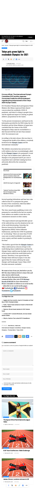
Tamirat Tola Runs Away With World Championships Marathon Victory (11, 191)
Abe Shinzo (11, 325)
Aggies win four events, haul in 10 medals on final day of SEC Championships (17, 301)
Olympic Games (17, 142)
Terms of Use (10, 38)
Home (3, 45)
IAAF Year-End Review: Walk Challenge (16, 450)
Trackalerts (19, 288)
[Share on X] (8, 59)
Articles (6, 45)
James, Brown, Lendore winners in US (16, 479)
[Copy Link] (14, 59)
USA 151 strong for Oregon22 (11, 183)
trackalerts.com (9, 453)
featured (17, 325)
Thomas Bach (12, 330)
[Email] (11, 59)
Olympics (4, 330)
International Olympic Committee (11, 328)
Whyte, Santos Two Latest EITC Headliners (16, 318)
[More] (19, 59)
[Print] (16, 59)
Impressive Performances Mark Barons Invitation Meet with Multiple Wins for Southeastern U (12, 176)
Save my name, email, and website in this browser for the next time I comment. (17, 384)
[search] (23, 41)
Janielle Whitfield (9, 424)
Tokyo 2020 (19, 330)
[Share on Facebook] (6, 59)
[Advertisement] (17, 17)
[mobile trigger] (3, 41)
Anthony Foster (11, 63)
